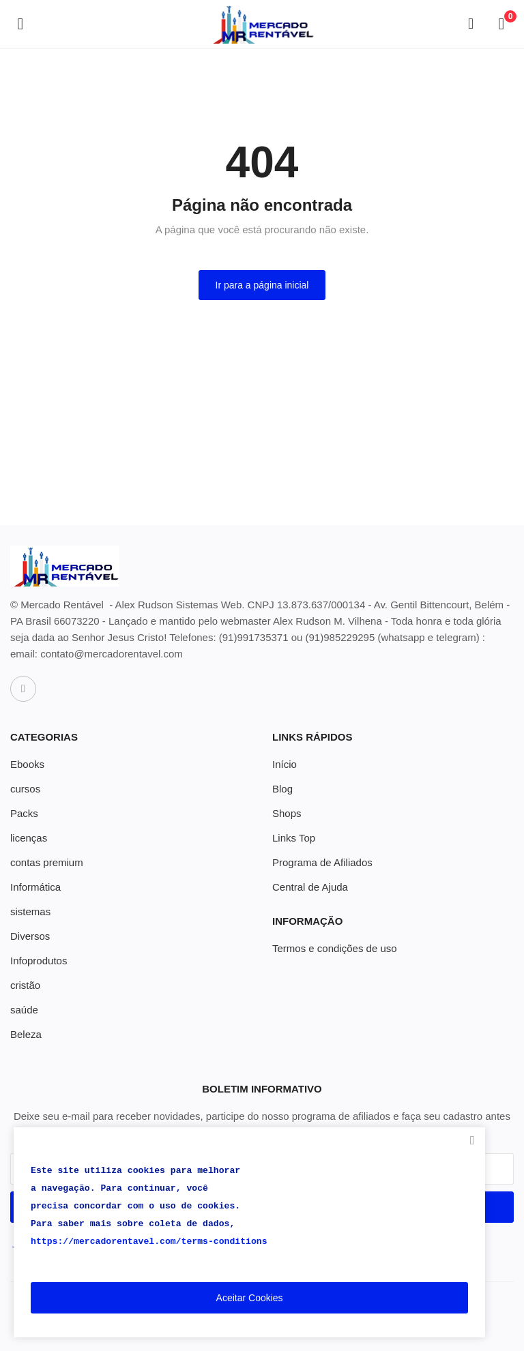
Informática (35, 887)
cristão (25, 985)
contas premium (46, 862)
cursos (25, 789)
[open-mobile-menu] (20, 24)
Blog (282, 789)
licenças (28, 838)
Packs (24, 813)
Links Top (293, 838)
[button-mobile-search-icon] (470, 24)
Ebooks (27, 764)
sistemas (30, 911)
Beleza (26, 1034)
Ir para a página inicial (262, 285)
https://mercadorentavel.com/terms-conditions (149, 1241)
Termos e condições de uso (334, 948)
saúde (24, 1009)
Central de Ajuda (310, 887)
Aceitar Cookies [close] (249, 1297)
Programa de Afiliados (322, 862)
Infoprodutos (38, 960)
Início (284, 764)
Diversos (30, 936)
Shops (287, 813)
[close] (472, 1140)
